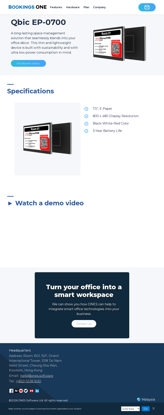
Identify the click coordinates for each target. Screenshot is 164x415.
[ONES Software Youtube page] (21, 390)
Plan (86, 7)
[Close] (154, 408)
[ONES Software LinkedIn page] (37, 390)
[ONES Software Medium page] (16, 390)
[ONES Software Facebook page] (11, 390)
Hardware (73, 7)
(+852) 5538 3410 (28, 381)
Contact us (84, 323)
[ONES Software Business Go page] (31, 390)
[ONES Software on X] (25, 390)
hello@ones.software (36, 376)
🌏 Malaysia (146, 399)
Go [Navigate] (146, 408)
